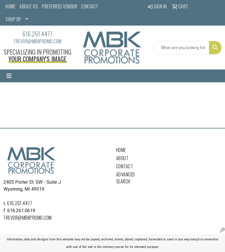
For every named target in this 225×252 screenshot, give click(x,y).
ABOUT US (29, 6)
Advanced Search (125, 178)
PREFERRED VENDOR (59, 6)
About (122, 158)
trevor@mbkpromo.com (37, 41)
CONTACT (89, 6)
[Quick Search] (181, 47)
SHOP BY (13, 19)
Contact (124, 166)
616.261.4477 (37, 33)
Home (121, 149)
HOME (10, 6)
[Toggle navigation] (9, 76)
